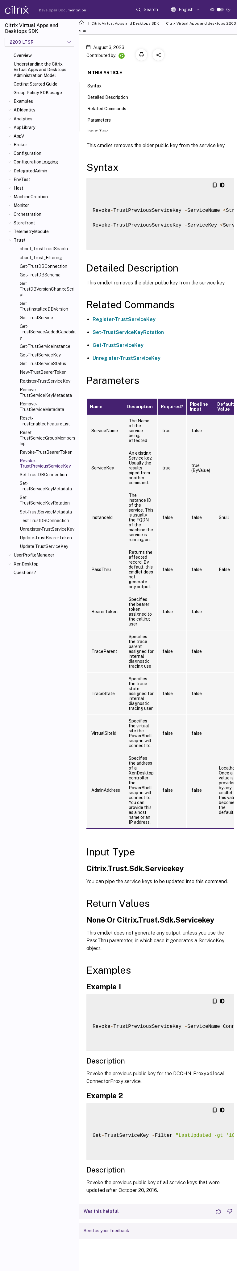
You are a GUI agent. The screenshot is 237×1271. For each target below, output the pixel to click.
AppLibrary (24, 127)
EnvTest (22, 179)
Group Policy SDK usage (38, 92)
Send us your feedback (106, 1230)
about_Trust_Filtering (41, 257)
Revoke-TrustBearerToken (46, 452)
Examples (23, 101)
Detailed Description (111, 97)
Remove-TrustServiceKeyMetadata (46, 392)
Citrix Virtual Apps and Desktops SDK (125, 23)
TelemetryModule (31, 231)
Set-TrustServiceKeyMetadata (46, 486)
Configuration (27, 153)
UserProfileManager (34, 555)
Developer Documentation (53, 10)
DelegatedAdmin (30, 170)
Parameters (102, 119)
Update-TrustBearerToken (46, 537)
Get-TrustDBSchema (40, 274)
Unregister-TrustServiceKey (47, 529)
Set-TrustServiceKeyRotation (45, 500)
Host (18, 188)
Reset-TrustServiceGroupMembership (47, 438)
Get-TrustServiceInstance (45, 346)
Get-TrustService (36, 317)
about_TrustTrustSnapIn (44, 248)
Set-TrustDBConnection (43, 474)
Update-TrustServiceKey (44, 546)
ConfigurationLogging (36, 161)
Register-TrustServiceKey (45, 381)
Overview (23, 55)
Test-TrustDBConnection (44, 520)
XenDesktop (26, 563)
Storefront (24, 222)
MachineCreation (31, 196)
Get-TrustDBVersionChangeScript (47, 289)
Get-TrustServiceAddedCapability (48, 332)
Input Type (101, 131)
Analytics (23, 118)
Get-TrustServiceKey (40, 354)
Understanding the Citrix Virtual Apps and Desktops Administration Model (40, 70)
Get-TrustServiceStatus (43, 363)
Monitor (21, 205)
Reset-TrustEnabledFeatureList (45, 421)
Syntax (97, 85)
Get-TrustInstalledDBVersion (44, 306)
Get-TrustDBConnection (43, 266)
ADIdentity (24, 109)
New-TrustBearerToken (43, 372)
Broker (20, 144)
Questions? (25, 572)
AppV (19, 136)
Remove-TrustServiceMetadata (42, 406)
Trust (20, 240)
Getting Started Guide (35, 84)
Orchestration (27, 214)
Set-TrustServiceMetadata (46, 511)
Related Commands (110, 108)
